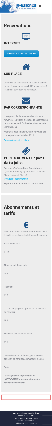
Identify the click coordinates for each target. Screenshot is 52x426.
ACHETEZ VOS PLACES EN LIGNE (21, 54)
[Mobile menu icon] (46, 6)
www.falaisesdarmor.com (16, 178)
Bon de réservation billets (16, 140)
